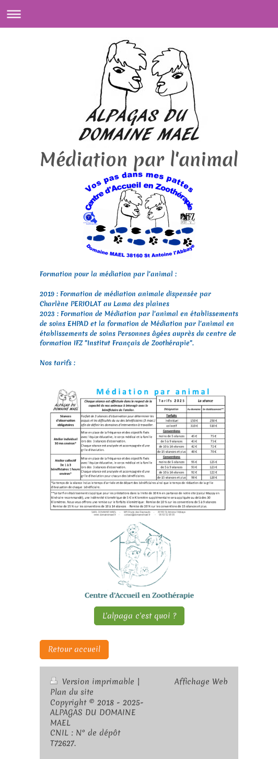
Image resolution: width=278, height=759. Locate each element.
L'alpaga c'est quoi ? (139, 616)
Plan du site (72, 692)
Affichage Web (201, 681)
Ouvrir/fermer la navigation (139, 14)
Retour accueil (74, 649)
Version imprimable (93, 681)
